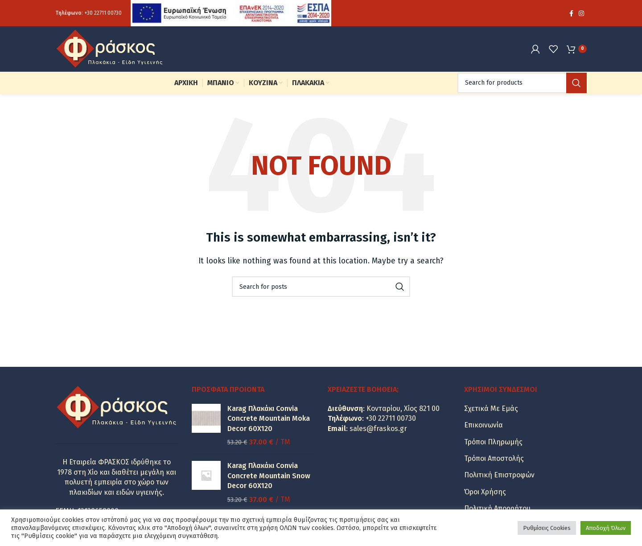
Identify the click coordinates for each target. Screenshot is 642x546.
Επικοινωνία (483, 427)
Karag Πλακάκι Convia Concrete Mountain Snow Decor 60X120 (268, 477)
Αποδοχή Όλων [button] (606, 528)
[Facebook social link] (571, 13)
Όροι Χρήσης (485, 493)
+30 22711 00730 (103, 13)
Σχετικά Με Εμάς (491, 410)
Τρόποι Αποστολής (494, 460)
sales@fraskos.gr (378, 430)
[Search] (522, 84)
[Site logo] (111, 49)
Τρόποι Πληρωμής (493, 443)
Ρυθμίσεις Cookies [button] (547, 528)
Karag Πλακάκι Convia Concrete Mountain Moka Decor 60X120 (268, 420)
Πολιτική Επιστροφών (499, 476)
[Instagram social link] (581, 13)
